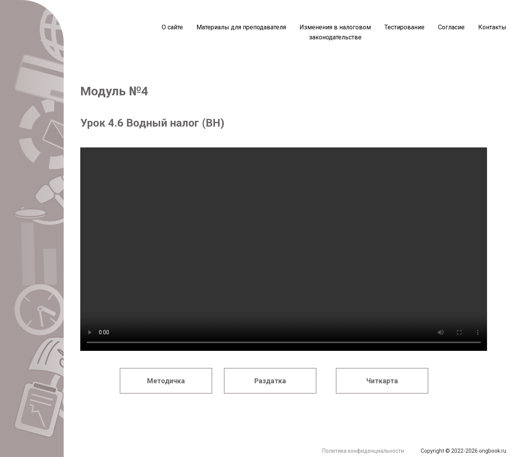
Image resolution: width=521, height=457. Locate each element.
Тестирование (404, 27)
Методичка (166, 381)
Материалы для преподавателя (241, 27)
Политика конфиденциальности (363, 451)
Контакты (492, 27)
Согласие (451, 27)
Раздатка (270, 381)
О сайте (172, 27)
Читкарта (382, 381)
